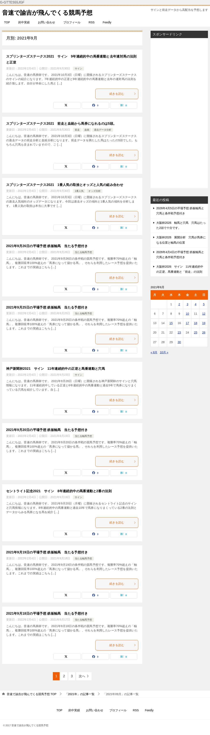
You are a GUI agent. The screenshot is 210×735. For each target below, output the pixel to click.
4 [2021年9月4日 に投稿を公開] (195, 304)
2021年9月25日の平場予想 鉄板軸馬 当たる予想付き (47, 307)
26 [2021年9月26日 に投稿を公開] (203, 332)
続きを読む (122, 93)
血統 (86, 129)
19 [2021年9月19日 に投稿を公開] (203, 323)
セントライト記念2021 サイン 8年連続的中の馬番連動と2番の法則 (59, 491)
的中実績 (24, 22)
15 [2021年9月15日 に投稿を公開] (171, 323)
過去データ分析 (102, 129)
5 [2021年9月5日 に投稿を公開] (204, 304)
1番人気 (79, 191)
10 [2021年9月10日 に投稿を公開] (187, 313)
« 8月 (154, 352)
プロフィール (72, 22)
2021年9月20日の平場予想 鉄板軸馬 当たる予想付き (47, 430)
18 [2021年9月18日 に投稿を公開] (195, 323)
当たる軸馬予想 (83, 252)
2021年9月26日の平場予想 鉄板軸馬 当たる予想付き (47, 246)
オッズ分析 (94, 191)
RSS (92, 22)
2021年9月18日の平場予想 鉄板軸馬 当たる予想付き (47, 613)
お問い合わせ (46, 22)
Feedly (107, 22)
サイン (78, 68)
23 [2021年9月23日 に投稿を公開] (179, 332)
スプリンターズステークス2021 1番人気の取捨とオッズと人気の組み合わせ (64, 185)
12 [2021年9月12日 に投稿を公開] (203, 313)
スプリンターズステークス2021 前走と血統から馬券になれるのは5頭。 (61, 123)
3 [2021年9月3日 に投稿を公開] (187, 304)
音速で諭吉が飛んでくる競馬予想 (48, 12)
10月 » (164, 352)
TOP (7, 22)
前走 (77, 129)
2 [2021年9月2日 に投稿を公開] (179, 304)
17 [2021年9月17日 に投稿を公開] (187, 323)
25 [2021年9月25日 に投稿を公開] (195, 332)
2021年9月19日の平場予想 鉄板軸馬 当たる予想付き (47, 552)
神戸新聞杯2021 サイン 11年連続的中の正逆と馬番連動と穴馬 (55, 368)
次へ (82, 676)
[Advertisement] (179, 113)
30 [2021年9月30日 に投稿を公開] (179, 342)
